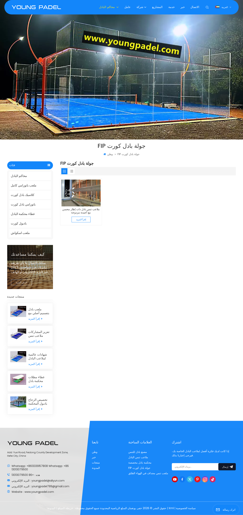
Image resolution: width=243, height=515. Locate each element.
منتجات (96, 462)
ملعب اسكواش (20, 233)
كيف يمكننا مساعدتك (28, 254)
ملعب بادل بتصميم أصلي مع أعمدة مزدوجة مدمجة (38, 311)
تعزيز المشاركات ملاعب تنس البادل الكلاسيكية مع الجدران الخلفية (38, 334)
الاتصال (194, 7)
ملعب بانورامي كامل (23, 185)
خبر (183, 7)
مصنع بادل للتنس (137, 452)
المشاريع (157, 7)
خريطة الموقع (65, 508)
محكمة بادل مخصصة (139, 462)
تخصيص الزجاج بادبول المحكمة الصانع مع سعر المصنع (37, 402)
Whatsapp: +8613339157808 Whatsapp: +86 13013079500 (40, 467)
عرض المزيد (21, 282)
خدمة (171, 7)
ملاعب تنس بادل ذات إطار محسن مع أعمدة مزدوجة (81, 211)
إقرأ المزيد (35, 319)
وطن (108, 154)
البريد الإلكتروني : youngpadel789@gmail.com (40, 486)
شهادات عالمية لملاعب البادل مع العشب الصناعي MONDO (37, 356)
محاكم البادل (107, 7)
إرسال (227, 466)
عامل (127, 7)
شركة (139, 7)
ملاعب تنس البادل (138, 457)
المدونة (96, 468)
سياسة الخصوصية (186, 508)
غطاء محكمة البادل (23, 214)
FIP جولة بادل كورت (139, 468)
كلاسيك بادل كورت (22, 195)
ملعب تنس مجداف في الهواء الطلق (148, 473)
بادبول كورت (19, 223)
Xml (171, 508)
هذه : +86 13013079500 (26, 475)
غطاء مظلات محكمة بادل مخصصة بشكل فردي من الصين (38, 379)
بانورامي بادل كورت (23, 204)
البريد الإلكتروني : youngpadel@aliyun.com (38, 481)
